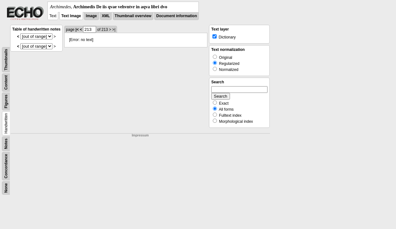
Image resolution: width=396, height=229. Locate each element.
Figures (6, 101)
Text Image (71, 16)
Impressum (140, 135)
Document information (176, 16)
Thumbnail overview (133, 16)
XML (106, 16)
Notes (6, 143)
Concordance (6, 166)
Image (91, 16)
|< (77, 29)
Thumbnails (6, 59)
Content (6, 82)
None (6, 188)
